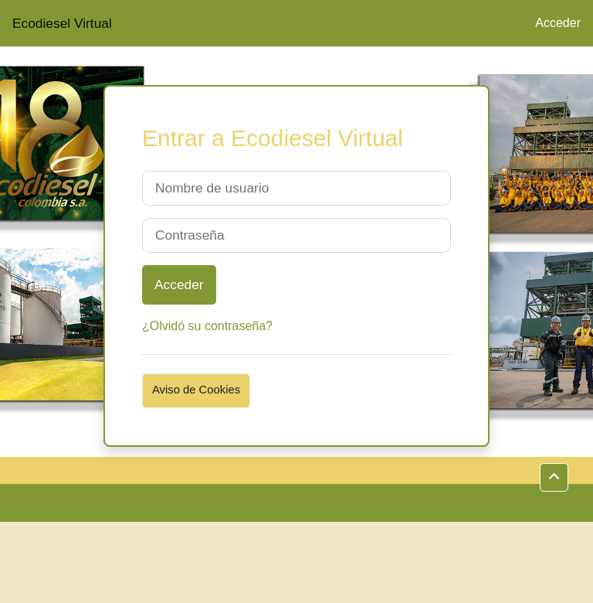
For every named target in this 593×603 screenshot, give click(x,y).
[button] (554, 477)
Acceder (558, 22)
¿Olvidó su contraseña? (207, 325)
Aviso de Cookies (196, 389)
